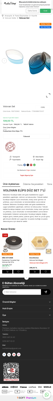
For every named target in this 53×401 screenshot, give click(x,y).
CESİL (43, 107)
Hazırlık (34, 16)
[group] (26, 60)
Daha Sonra (32, 11)
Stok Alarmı (38, 157)
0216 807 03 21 (8, 341)
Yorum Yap (38, 160)
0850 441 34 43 (8, 337)
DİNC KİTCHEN (7, 258)
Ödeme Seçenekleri (33, 184)
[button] (4, 60)
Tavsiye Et (15, 157)
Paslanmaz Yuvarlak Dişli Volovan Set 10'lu (10, 261)
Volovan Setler (10, 18)
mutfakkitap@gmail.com (11, 348)
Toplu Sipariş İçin (26, 175)
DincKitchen (34, 258)
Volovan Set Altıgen (36, 260)
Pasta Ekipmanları (22, 16)
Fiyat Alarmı (14, 160)
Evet (45, 11)
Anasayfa (7, 16)
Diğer (28, 170)
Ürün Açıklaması (11, 184)
